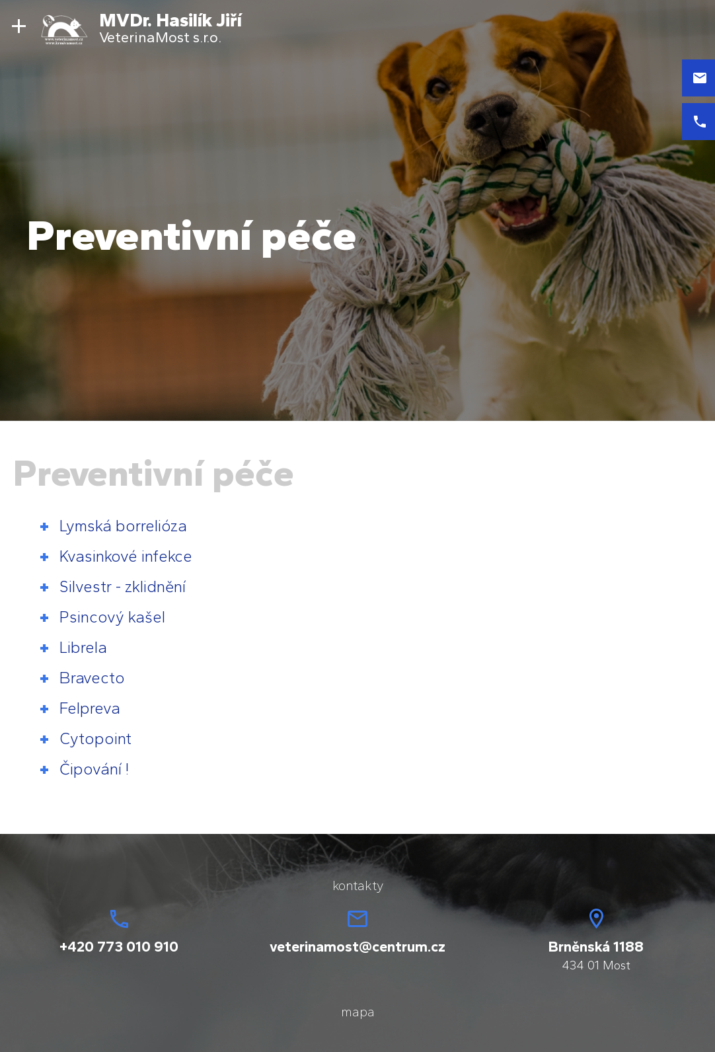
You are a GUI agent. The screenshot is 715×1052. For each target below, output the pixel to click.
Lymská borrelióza (123, 525)
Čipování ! (94, 768)
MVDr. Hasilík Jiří (170, 20)
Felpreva (89, 708)
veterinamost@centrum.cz (357, 947)
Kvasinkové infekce (125, 556)
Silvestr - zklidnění (122, 586)
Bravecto (92, 677)
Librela (83, 647)
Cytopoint (95, 738)
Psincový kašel (112, 616)
